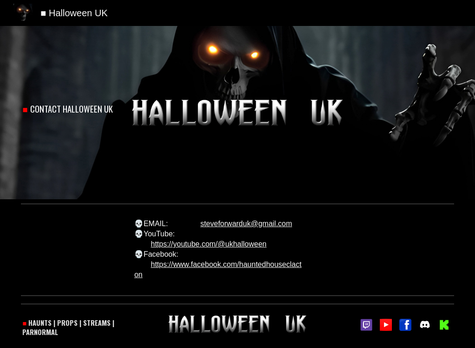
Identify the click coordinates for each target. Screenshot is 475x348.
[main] (72, 109)
